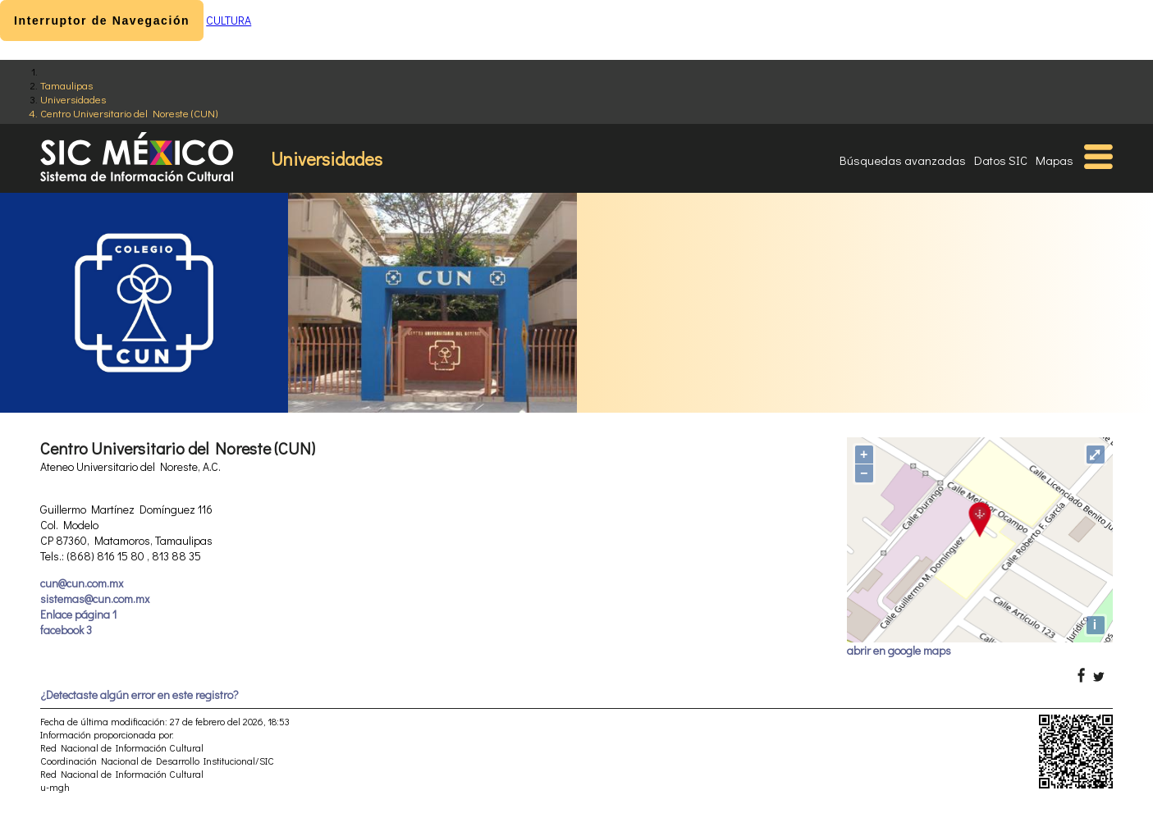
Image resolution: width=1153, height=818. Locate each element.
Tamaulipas (66, 85)
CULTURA (228, 20)
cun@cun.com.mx (81, 583)
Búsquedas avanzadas (903, 160)
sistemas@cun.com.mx (94, 598)
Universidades (73, 99)
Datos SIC (1000, 160)
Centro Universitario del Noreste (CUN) (128, 113)
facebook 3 (66, 629)
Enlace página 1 (78, 614)
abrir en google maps (899, 650)
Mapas (1054, 160)
